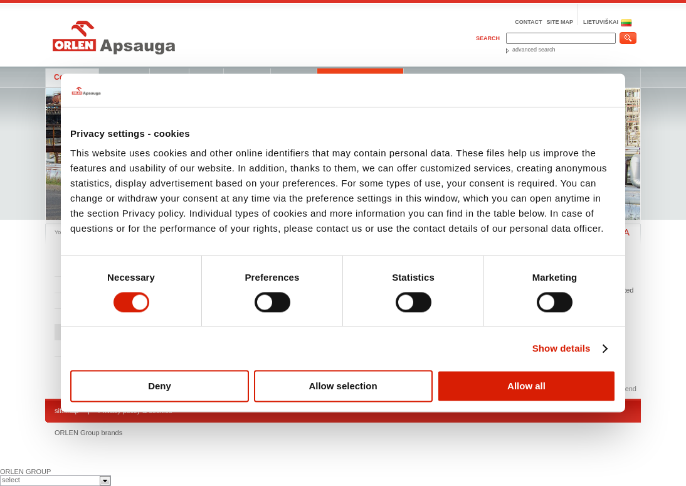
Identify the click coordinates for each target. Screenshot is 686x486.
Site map (559, 22)
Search (488, 38)
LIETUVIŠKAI (600, 22)
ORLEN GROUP (25, 471)
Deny (159, 386)
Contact (528, 22)
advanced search (534, 49)
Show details (561, 348)
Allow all (526, 386)
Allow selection (343, 386)
